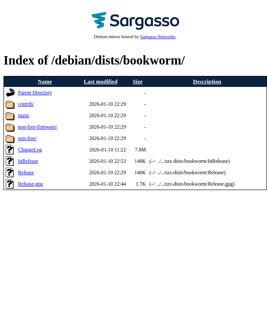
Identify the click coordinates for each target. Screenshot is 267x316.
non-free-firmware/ (37, 127)
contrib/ (26, 104)
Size (137, 81)
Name (45, 81)
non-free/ (27, 138)
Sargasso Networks (157, 36)
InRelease (28, 161)
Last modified (101, 81)
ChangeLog (30, 150)
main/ (24, 115)
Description (207, 81)
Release (26, 173)
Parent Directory (35, 93)
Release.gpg (30, 184)
